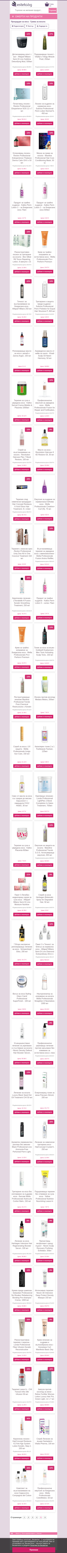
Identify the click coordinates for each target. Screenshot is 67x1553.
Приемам (34, 1550)
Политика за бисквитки (39, 1545)
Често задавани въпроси (28, 1533)
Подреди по (43, 26)
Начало (18, 1533)
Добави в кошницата (22, 74)
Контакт (39, 1533)
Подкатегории (19, 26)
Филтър (30, 26)
